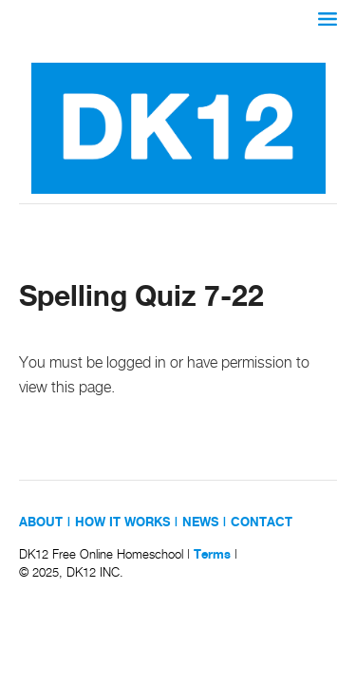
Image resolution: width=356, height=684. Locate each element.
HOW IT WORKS (122, 522)
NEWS (200, 522)
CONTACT (261, 522)
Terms (212, 554)
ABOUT (41, 522)
